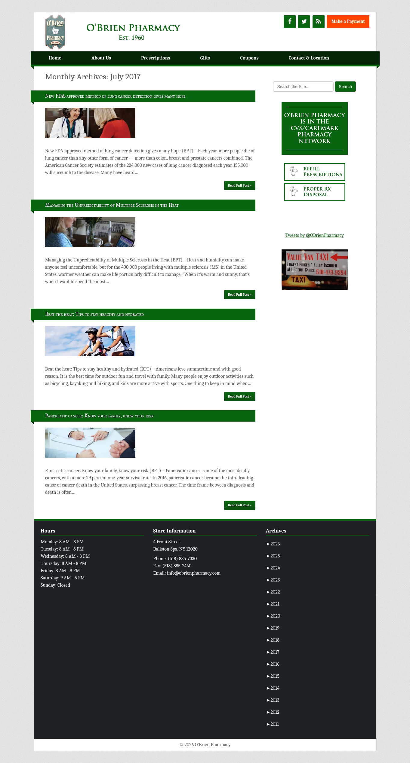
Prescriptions (155, 58)
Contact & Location (309, 58)
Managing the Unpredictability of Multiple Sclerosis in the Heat (112, 205)
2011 (272, 724)
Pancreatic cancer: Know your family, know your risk (99, 416)
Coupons (249, 58)
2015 (272, 676)
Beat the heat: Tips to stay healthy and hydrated (94, 314)
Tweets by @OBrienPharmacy (314, 235)
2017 (272, 652)
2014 (272, 688)
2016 (272, 664)
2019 (272, 628)
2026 (273, 544)
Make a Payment (348, 21)
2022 (273, 592)
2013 (272, 700)
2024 (273, 568)
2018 (272, 640)
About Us (101, 58)
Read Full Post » (239, 186)
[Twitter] (304, 21)
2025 (273, 556)
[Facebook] (290, 21)
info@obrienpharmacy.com (193, 573)
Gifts (205, 58)
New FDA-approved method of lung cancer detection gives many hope (115, 96)
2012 (272, 712)
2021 (272, 604)
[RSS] (319, 21)
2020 (273, 616)
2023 (273, 580)
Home (55, 58)
